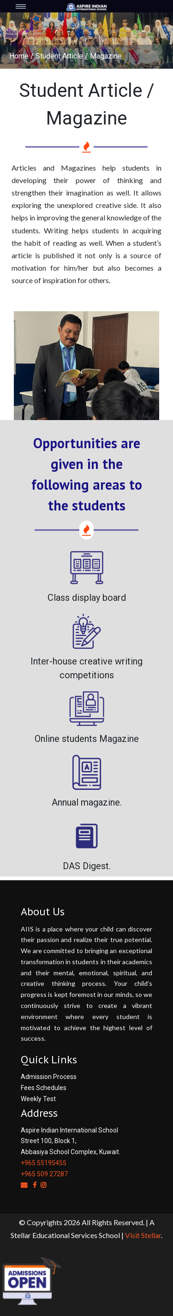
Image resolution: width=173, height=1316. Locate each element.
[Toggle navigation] (27, 6)
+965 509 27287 (44, 1174)
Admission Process (49, 1076)
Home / (21, 56)
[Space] (86, 6)
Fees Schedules (43, 1087)
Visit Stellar (143, 1235)
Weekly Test (38, 1099)
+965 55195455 (43, 1163)
